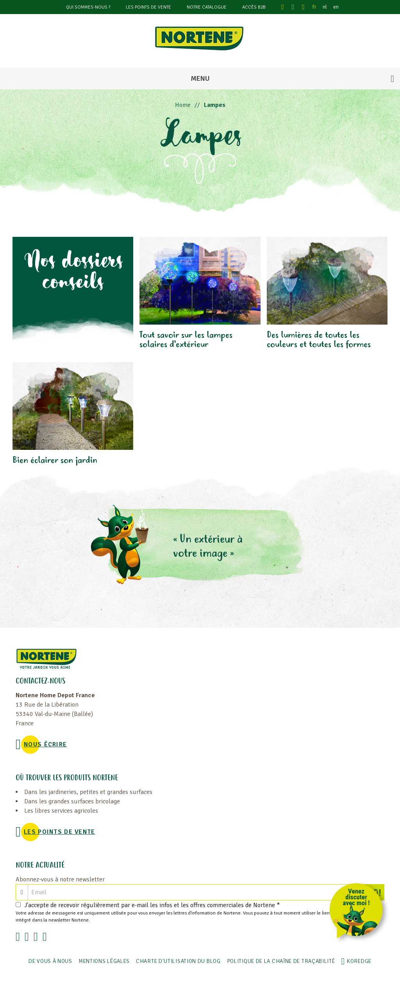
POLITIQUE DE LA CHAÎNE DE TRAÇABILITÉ (281, 961)
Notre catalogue (207, 7)
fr (314, 7)
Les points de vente (148, 7)
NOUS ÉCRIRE (45, 744)
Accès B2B (254, 7)
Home (183, 105)
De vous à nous (50, 961)
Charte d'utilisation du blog (178, 961)
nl (325, 7)
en (336, 7)
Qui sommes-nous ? (88, 7)
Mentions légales (104, 961)
